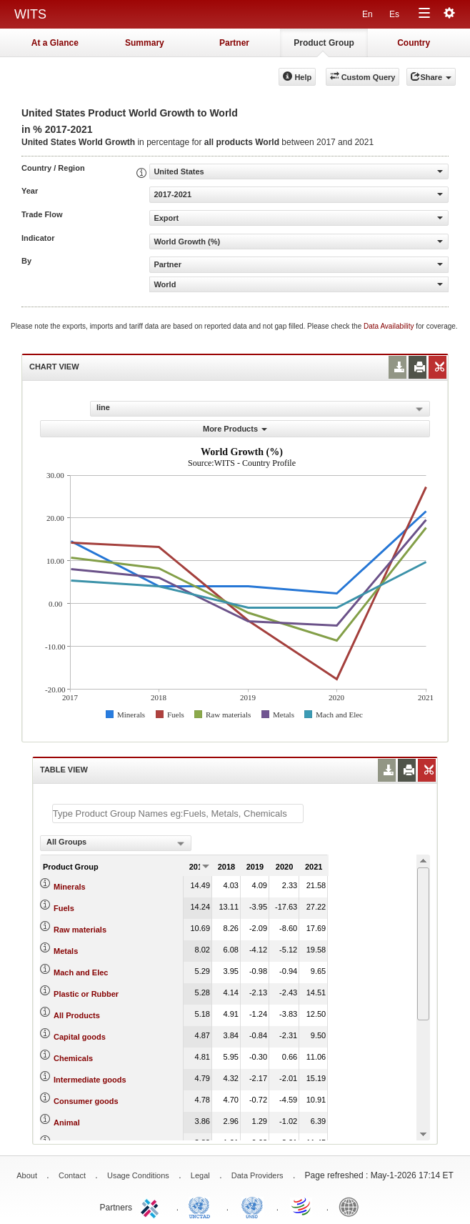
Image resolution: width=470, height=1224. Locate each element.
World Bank (352, 1206)
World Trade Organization (302, 1206)
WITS (30, 14)
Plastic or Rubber (86, 994)
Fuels (64, 908)
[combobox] (115, 843)
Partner (234, 43)
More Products (235, 428)
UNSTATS (252, 1206)
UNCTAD (202, 1206)
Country (413, 43)
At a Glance (55, 43)
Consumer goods (86, 1101)
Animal (67, 1122)
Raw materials (80, 929)
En (367, 14)
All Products (77, 1015)
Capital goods (80, 1037)
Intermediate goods (90, 1079)
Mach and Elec (81, 972)
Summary (144, 43)
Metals (66, 951)
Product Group (324, 43)
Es (394, 14)
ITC (152, 1206)
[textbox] (178, 813)
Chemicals (73, 1058)
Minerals (70, 886)
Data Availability (390, 326)
